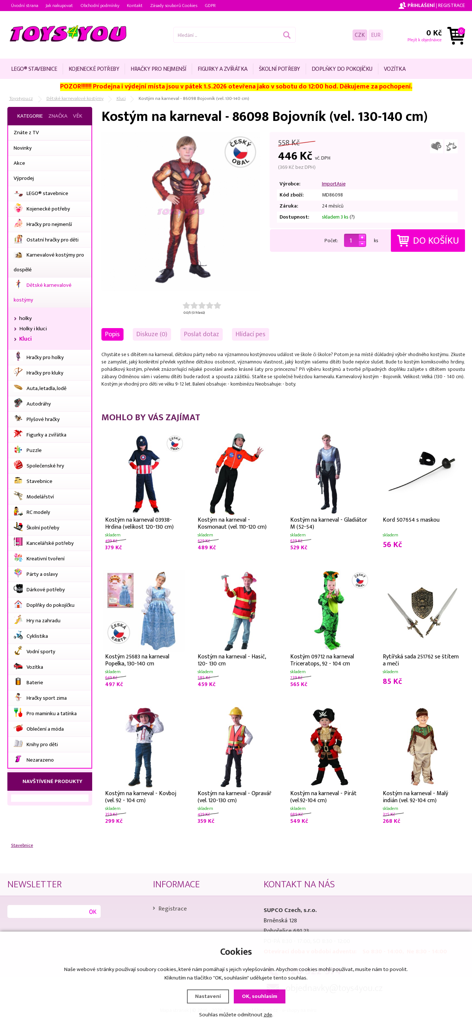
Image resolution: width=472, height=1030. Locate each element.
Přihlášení (421, 5)
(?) (352, 217)
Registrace (451, 5)
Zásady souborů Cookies (173, 5)
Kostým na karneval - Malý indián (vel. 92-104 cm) (415, 796)
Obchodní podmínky (99, 5)
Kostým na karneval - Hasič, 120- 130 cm (232, 659)
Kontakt (135, 5)
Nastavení (208, 996)
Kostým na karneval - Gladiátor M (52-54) (328, 522)
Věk (77, 116)
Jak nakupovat (59, 5)
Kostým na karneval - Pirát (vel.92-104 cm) (323, 796)
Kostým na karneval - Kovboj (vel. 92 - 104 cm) (140, 796)
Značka (57, 116)
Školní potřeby (279, 69)
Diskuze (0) (151, 334)
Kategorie (30, 116)
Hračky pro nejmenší (158, 69)
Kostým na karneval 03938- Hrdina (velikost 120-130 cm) (139, 522)
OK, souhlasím (259, 996)
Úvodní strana (24, 5)
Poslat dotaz (201, 334)
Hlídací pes (251, 334)
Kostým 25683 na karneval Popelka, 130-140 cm (137, 659)
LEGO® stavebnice (34, 69)
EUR (376, 34)
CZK (360, 34)
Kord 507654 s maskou (411, 520)
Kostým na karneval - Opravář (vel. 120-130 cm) (234, 796)
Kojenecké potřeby (94, 69)
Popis (112, 334)
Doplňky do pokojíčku (342, 69)
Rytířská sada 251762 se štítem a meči (421, 659)
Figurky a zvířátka (222, 69)
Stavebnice (22, 845)
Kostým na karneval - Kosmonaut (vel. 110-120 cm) (232, 522)
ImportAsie (334, 184)
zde (268, 1014)
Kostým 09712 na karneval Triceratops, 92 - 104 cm (322, 659)
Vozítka (395, 69)
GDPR (210, 5)
